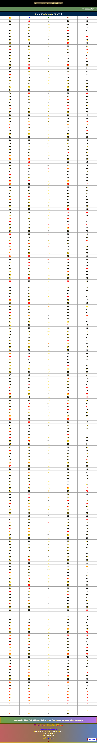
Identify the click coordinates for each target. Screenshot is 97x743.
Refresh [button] (92, 739)
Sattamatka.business (48, 729)
